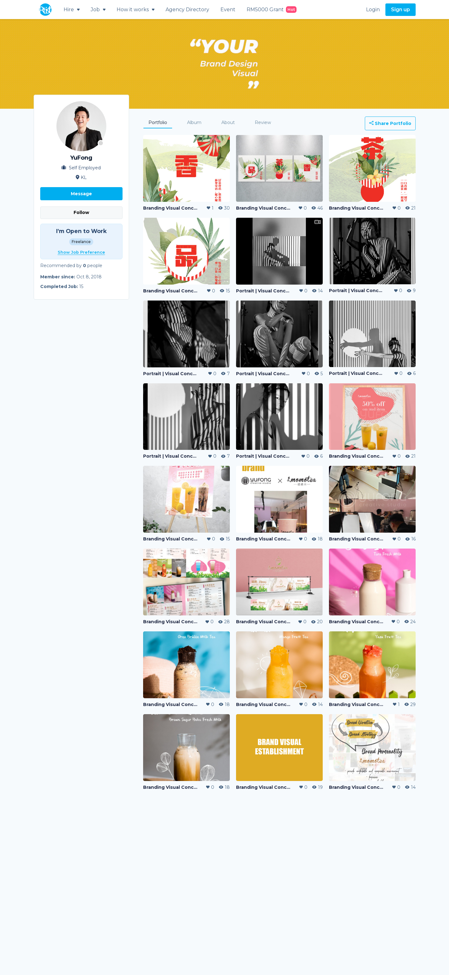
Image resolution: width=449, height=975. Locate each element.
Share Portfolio (390, 123)
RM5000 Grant (272, 9)
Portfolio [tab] (157, 122)
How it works (135, 9)
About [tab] (228, 122)
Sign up (400, 9)
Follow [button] (81, 212)
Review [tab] (263, 122)
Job (98, 9)
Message (81, 193)
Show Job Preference (81, 252)
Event (227, 9)
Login (373, 9)
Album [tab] (194, 122)
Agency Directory (187, 9)
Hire (72, 9)
